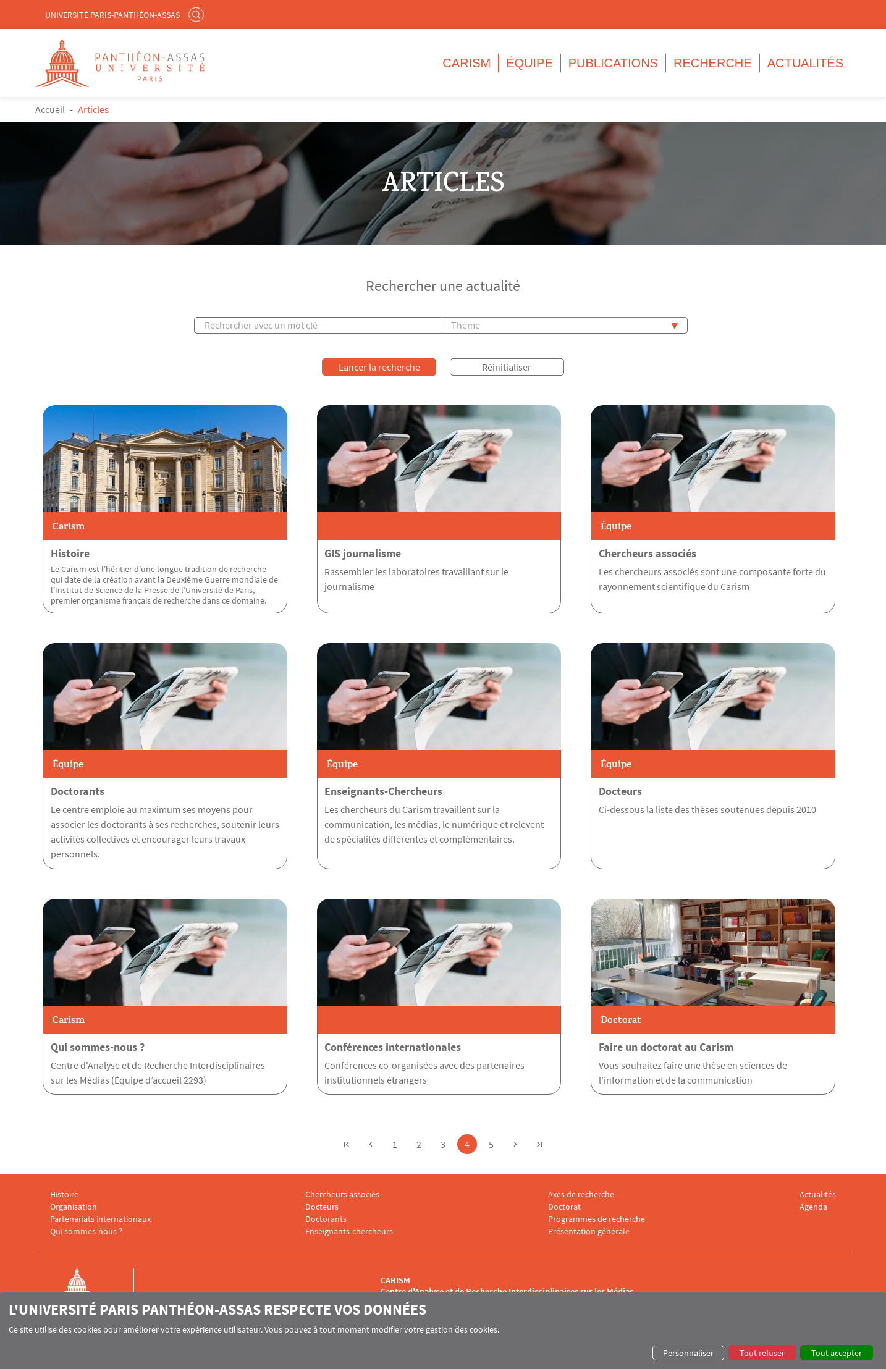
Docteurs (620, 790)
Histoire (70, 552)
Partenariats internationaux (100, 1218)
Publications (613, 63)
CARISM (466, 63)
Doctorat (564, 1206)
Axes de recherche (581, 1194)
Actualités (805, 63)
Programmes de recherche (596, 1218)
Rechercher (198, 14)
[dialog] (443, 1330)
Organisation (73, 1206)
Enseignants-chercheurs (349, 1231)
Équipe (529, 63)
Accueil (50, 109)
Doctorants (77, 790)
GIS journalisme (362, 552)
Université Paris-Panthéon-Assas (112, 15)
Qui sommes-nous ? (98, 1046)
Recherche (712, 63)
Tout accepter (836, 1352)
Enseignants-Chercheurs (383, 790)
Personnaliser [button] (688, 1352)
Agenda (813, 1206)
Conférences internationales (392, 1046)
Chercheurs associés (647, 552)
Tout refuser (762, 1352)
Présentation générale (589, 1231)
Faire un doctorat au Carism (666, 1046)
